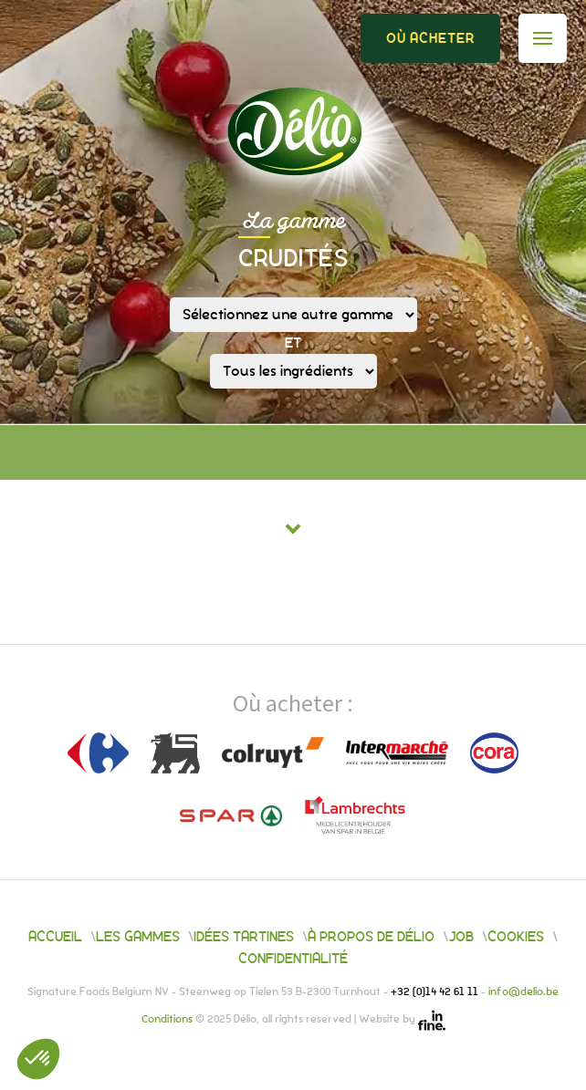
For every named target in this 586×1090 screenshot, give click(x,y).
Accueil (55, 936)
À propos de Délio (371, 936)
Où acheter (430, 38)
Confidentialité (293, 958)
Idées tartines (244, 936)
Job (461, 936)
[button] (38, 1059)
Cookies (515, 936)
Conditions (168, 1020)
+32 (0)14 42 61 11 (436, 992)
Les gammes (138, 936)
